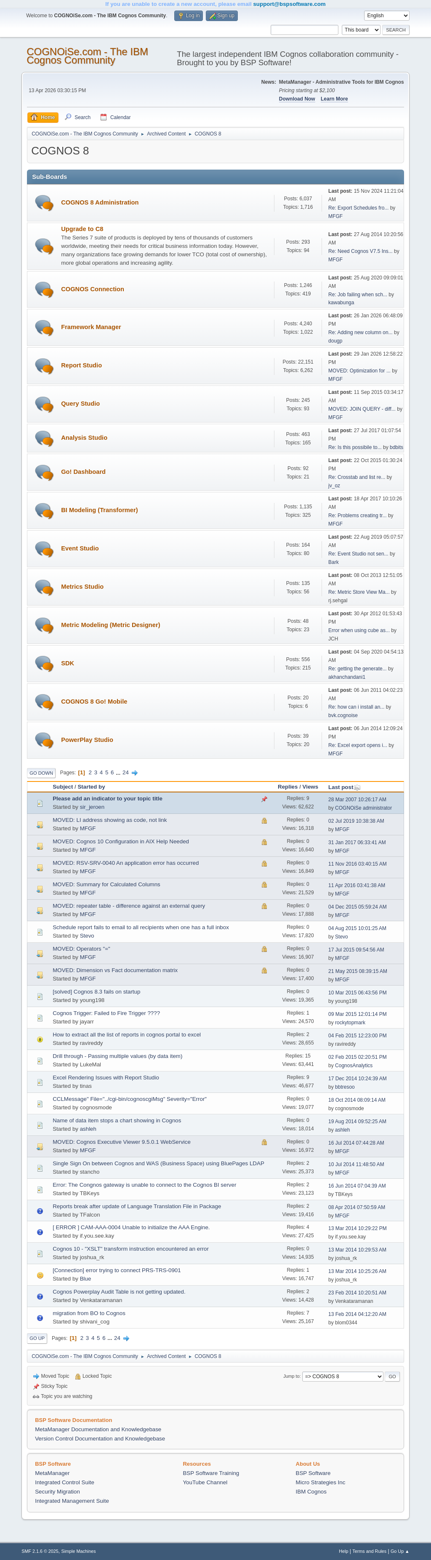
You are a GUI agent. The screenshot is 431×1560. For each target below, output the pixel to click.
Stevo (87, 936)
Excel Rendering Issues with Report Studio (106, 1077)
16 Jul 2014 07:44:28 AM (356, 1143)
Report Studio (81, 365)
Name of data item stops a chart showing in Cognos (117, 1120)
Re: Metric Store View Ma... (359, 592)
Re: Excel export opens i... (357, 745)
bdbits (396, 447)
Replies (288, 787)
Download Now (297, 99)
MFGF (335, 216)
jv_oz (334, 486)
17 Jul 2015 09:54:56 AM (356, 950)
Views (311, 787)
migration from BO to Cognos (89, 1313)
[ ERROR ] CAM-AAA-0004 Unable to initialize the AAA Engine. (131, 1227)
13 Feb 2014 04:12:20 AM (357, 1314)
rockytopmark (350, 1023)
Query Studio (80, 403)
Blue (85, 1279)
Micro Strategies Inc (321, 1482)
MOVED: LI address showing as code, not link (110, 820)
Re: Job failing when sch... (357, 295)
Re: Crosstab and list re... (356, 477)
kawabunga (341, 303)
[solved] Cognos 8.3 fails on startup (96, 992)
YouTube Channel (205, 1482)
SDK (67, 663)
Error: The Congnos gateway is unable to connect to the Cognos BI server (144, 1185)
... (119, 772)
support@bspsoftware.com (289, 4)
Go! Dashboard (83, 471)
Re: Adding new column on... (360, 332)
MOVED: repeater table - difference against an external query (129, 906)
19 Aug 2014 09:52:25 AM (357, 1121)
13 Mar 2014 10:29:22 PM (357, 1228)
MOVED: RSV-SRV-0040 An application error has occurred (126, 863)
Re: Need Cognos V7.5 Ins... (360, 251)
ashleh (88, 1129)
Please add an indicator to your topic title (107, 798)
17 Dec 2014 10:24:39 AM (357, 1079)
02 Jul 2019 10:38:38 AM (356, 821)
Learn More (334, 99)
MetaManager (52, 1473)
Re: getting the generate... (357, 669)
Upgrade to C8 (82, 229)
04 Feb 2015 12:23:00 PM (357, 1036)
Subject (63, 787)
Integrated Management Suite (72, 1501)
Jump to (291, 1376)
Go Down (41, 773)
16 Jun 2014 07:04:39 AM (357, 1186)
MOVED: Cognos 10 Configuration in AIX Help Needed (121, 841)
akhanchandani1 (346, 677)
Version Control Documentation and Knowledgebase (100, 1438)
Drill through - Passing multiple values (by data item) (117, 1056)
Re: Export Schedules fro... (358, 208)
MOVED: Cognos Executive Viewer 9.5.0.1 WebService (122, 1142)
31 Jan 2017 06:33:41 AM (357, 842)
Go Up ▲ (400, 1551)
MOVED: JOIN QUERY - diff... (362, 409)
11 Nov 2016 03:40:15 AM (357, 864)
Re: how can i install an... (356, 707)
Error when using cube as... (359, 630)
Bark (333, 562)
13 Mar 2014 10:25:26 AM (357, 1271)
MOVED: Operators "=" (81, 949)
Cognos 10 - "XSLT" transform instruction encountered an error (131, 1249)
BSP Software (313, 1473)
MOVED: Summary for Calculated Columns (106, 884)
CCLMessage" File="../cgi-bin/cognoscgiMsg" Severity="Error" (130, 1099)
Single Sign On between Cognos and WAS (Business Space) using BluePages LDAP (158, 1163)
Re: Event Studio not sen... (358, 554)
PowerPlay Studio (87, 739)
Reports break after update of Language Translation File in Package (137, 1206)
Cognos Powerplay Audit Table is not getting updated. (119, 1292)
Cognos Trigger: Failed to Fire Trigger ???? (106, 1013)
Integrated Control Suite (64, 1482)
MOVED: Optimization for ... (359, 371)
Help (343, 1551)
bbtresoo (345, 1087)
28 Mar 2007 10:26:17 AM (357, 800)
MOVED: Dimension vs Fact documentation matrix (115, 970)
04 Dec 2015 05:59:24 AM (357, 907)
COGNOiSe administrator (363, 808)
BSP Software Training (211, 1473)
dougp (335, 341)
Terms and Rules (369, 1551)
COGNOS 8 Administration (99, 202)
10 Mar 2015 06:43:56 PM (357, 993)
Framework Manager (91, 327)
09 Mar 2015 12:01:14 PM (357, 1014)
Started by (91, 787)
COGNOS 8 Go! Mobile (94, 701)
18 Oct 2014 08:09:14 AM (357, 1100)
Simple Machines (78, 1551)
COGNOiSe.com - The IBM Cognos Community (87, 56)
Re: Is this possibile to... (355, 447)
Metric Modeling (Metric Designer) (110, 625)
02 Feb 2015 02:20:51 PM (357, 1057)
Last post (344, 787)
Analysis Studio (84, 437)
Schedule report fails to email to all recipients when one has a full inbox (141, 927)
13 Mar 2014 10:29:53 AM (357, 1250)
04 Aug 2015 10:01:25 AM (357, 928)
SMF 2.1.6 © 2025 (40, 1551)
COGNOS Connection (92, 289)
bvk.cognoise (343, 715)
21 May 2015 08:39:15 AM (357, 971)
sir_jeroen (92, 807)
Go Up (37, 1338)
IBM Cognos (311, 1491)
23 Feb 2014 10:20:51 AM (357, 1293)
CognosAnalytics (353, 1065)
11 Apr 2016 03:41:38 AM (356, 885)
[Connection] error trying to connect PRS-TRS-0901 (117, 1270)
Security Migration (57, 1491)
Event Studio (80, 548)
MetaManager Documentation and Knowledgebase (98, 1429)
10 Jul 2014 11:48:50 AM (356, 1164)
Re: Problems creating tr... (357, 515)
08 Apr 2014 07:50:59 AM (356, 1207)
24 (125, 772)
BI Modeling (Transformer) (99, 510)
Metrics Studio (82, 586)
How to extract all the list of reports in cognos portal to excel (127, 1034)
